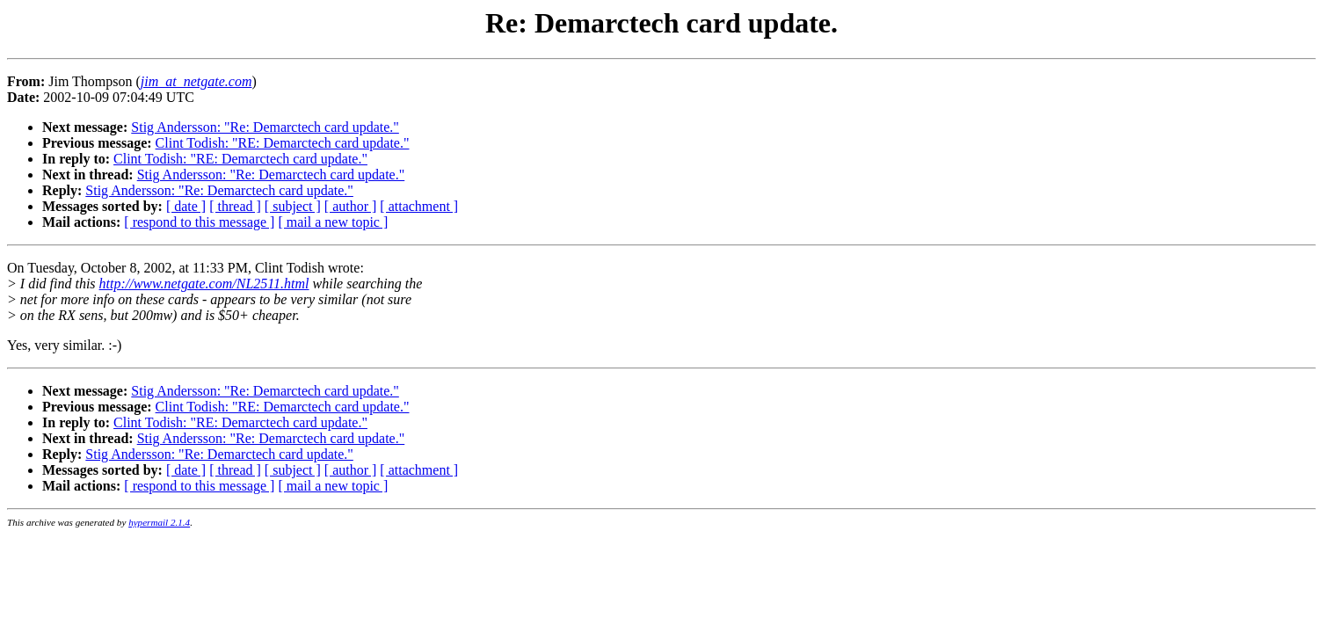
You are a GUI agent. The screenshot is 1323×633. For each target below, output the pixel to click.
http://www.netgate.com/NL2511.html (204, 283)
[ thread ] (235, 206)
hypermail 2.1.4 (159, 522)
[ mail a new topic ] (333, 222)
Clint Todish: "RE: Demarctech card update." (283, 142)
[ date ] (186, 206)
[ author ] (350, 206)
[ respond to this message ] (199, 222)
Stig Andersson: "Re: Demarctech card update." (265, 127)
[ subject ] (293, 206)
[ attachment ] (419, 206)
